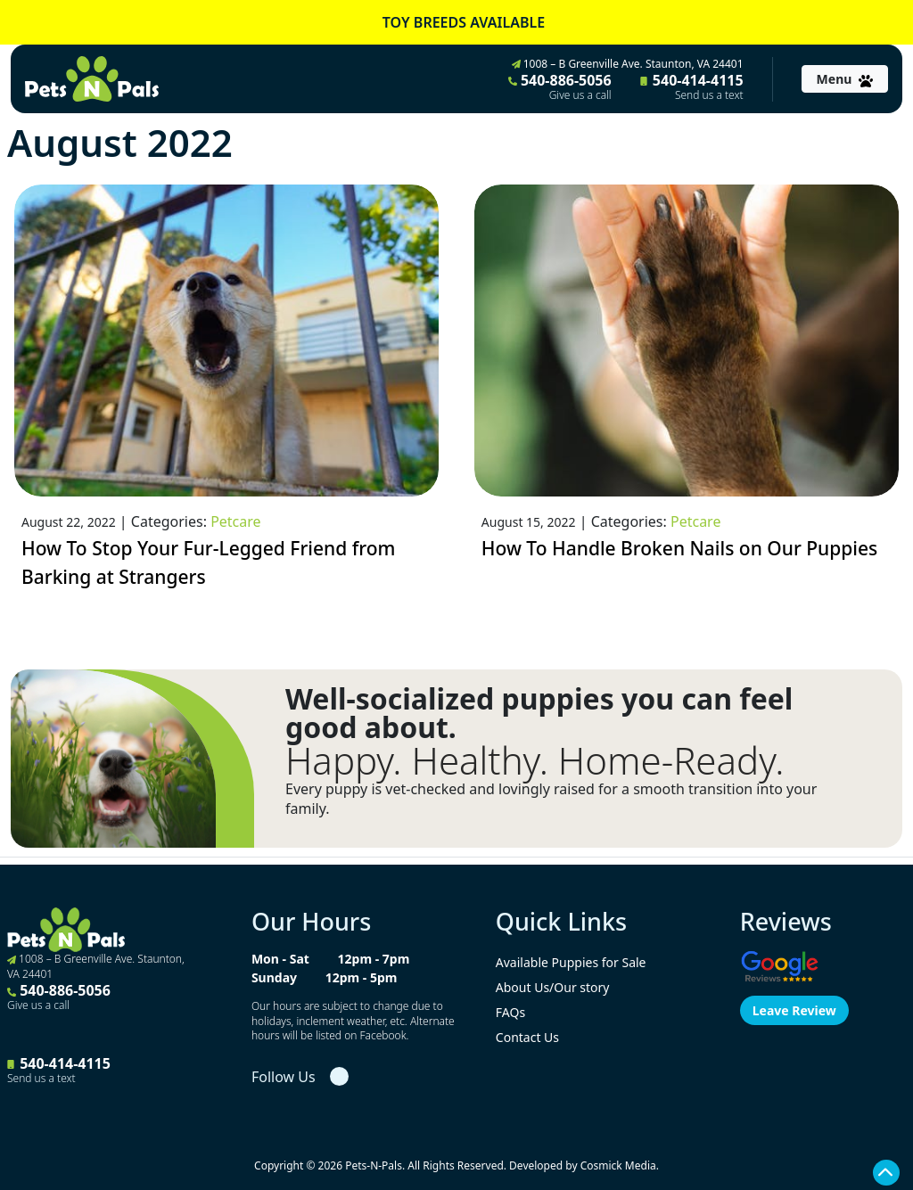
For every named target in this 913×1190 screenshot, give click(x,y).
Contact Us (527, 1037)
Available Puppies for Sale (571, 962)
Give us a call (580, 95)
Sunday (274, 977)
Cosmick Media (618, 1165)
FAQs (510, 1012)
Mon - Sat (280, 958)
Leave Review (794, 1010)
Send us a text (709, 95)
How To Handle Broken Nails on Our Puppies (679, 548)
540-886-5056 (560, 86)
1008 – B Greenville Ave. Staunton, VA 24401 (628, 63)
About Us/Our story (553, 987)
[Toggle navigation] (845, 79)
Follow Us (283, 1077)
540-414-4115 (692, 86)
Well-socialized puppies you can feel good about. (539, 713)
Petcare (235, 521)
